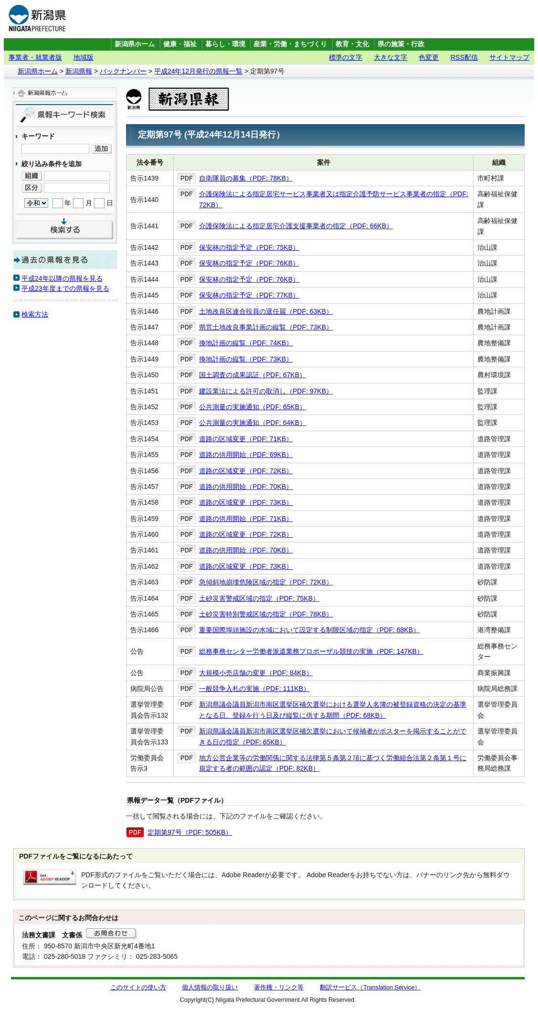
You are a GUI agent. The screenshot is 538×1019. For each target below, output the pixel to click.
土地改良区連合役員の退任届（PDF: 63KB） (266, 311)
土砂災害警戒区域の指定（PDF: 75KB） (259, 598)
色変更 (429, 57)
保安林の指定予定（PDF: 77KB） (249, 295)
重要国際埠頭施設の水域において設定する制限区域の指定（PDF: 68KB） (309, 630)
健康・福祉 (180, 44)
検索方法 (34, 314)
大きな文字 (390, 57)
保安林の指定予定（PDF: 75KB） (249, 247)
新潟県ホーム (135, 44)
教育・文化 (352, 44)
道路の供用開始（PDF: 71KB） (246, 518)
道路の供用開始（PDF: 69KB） (246, 454)
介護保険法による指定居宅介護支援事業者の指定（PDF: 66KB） (296, 226)
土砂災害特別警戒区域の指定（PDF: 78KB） (266, 614)
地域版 (84, 57)
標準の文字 (345, 57)
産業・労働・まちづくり (290, 44)
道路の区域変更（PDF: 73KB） (246, 502)
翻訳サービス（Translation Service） (370, 987)
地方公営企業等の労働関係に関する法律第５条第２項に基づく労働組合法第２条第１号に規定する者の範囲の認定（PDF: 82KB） (332, 763)
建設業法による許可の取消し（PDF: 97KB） (266, 391)
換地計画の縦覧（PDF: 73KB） (246, 359)
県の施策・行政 (401, 44)
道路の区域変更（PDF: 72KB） (246, 471)
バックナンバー (123, 71)
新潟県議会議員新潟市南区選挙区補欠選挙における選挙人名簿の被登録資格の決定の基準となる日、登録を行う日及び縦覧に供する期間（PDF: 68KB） (332, 710)
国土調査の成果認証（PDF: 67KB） (252, 375)
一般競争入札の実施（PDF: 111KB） (254, 688)
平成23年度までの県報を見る (65, 288)
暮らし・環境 (225, 44)
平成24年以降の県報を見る (62, 278)
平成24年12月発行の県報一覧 (198, 71)
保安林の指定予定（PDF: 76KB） (249, 263)
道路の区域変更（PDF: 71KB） (246, 439)
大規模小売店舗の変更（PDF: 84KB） (256, 673)
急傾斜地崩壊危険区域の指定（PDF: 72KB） (266, 582)
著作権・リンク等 (279, 987)
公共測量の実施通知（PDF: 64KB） (252, 422)
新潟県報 (78, 71)
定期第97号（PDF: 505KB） (190, 832)
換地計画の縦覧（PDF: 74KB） (246, 343)
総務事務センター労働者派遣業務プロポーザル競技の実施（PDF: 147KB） (311, 651)
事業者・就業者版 (35, 57)
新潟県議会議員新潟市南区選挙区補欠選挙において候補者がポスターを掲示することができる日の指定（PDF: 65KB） (332, 736)
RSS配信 (464, 57)
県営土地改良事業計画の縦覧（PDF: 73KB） (266, 327)
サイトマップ (509, 57)
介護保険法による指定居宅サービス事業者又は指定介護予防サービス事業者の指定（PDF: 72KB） (333, 199)
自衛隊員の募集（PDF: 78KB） (246, 178)
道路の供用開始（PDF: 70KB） (246, 486)
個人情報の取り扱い (210, 987)
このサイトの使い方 (138, 987)
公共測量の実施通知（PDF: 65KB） (252, 407)
